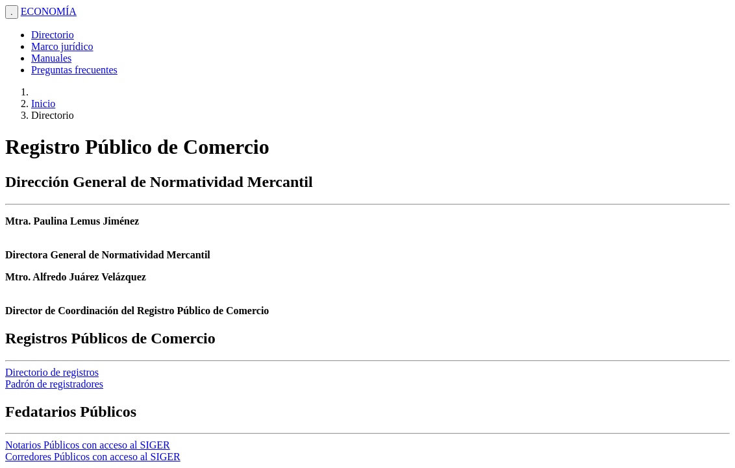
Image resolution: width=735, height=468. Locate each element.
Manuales (51, 58)
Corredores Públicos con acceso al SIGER (93, 456)
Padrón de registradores (54, 383)
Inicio (43, 103)
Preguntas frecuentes (74, 69)
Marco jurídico (62, 46)
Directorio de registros (52, 372)
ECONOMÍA (49, 11)
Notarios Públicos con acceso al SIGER (87, 444)
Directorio (52, 34)
